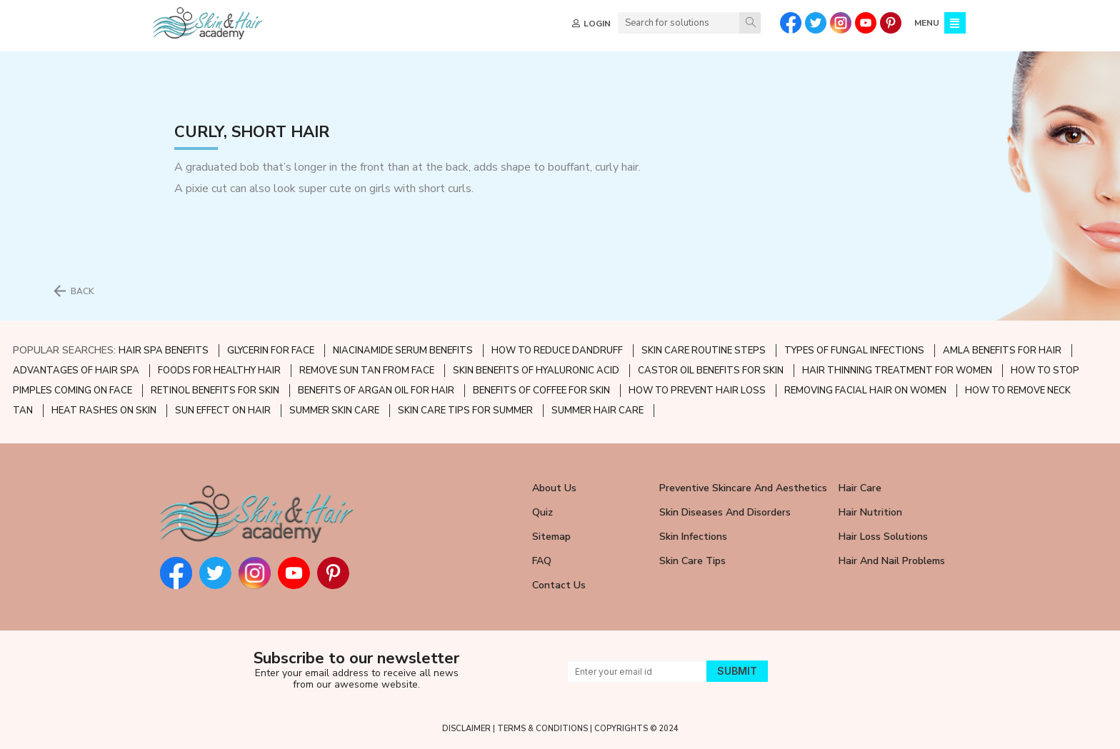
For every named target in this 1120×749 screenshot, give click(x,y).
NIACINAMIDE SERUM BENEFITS (403, 350)
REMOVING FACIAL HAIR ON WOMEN (865, 390)
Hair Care (860, 488)
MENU (925, 23)
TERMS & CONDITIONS (542, 728)
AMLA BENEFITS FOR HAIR (1002, 350)
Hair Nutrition (870, 512)
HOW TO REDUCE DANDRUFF (557, 350)
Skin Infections (693, 536)
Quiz (542, 512)
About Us (554, 488)
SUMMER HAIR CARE (597, 410)
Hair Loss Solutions (883, 536)
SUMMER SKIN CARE (334, 410)
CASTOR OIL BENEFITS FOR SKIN (711, 370)
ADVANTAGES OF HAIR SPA (76, 370)
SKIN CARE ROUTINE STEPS (703, 350)
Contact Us (559, 585)
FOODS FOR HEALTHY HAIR (219, 370)
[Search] (748, 23)
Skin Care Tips (692, 561)
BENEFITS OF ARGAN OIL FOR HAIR (376, 390)
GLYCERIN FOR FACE (270, 350)
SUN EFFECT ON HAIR (223, 410)
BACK (82, 291)
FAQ (541, 561)
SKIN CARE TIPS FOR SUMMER (465, 410)
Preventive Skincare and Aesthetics (743, 488)
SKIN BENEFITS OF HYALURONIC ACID (536, 370)
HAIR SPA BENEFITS (164, 350)
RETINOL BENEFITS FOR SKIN (215, 390)
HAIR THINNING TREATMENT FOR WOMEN (897, 370)
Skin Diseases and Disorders (725, 512)
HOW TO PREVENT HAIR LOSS (697, 390)
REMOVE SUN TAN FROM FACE (366, 370)
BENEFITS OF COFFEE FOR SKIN (541, 390)
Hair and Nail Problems (892, 561)
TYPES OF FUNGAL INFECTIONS (854, 350)
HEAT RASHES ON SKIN (103, 410)
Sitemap (551, 536)
